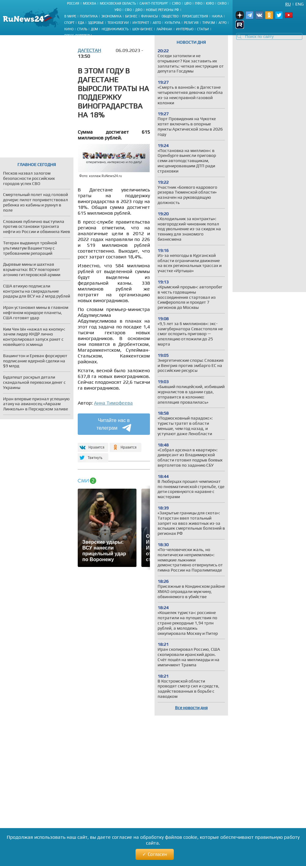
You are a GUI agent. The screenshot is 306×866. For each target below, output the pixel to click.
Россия (73, 3)
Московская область (118, 3)
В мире (70, 16)
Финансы (149, 16)
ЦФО (187, 3)
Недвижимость (115, 29)
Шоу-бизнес (142, 29)
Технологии (118, 22)
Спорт (69, 22)
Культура (172, 22)
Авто (157, 22)
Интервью (184, 29)
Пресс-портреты (78, 35)
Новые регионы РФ (162, 10)
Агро (222, 22)
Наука (217, 16)
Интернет (140, 22)
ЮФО (210, 3)
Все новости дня (191, 707)
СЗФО (176, 3)
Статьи (203, 29)
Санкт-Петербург (154, 3)
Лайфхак (164, 29)
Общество (170, 16)
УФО (117, 10)
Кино (68, 29)
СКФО (222, 3)
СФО (128, 10)
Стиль (82, 29)
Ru (288, 4)
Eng (299, 4)
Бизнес (131, 16)
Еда (81, 22)
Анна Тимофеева (113, 403)
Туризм (208, 22)
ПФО (198, 3)
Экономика (111, 16)
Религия (191, 22)
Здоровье (96, 22)
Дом (94, 29)
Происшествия (195, 16)
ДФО (138, 10)
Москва (89, 3)
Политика (89, 16)
